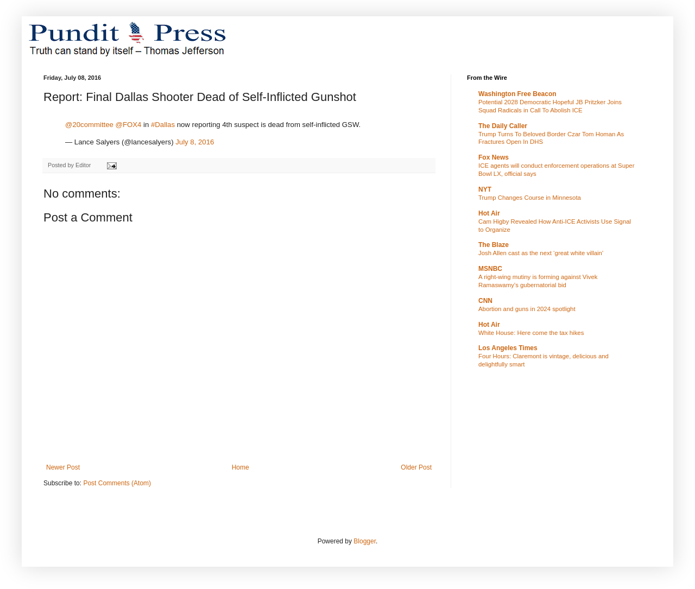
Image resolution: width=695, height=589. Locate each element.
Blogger (364, 541)
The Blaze (493, 245)
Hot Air (489, 213)
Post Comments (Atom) (117, 483)
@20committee (89, 125)
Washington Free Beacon (517, 94)
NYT (484, 189)
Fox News (493, 157)
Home (240, 467)
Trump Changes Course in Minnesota (529, 197)
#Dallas (163, 125)
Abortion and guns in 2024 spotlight (527, 309)
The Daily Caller (502, 126)
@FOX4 (129, 125)
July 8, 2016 (194, 142)
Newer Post (63, 467)
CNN (485, 301)
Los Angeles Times (508, 348)
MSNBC (490, 269)
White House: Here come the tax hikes (531, 333)
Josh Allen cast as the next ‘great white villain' (540, 253)
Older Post (416, 467)
